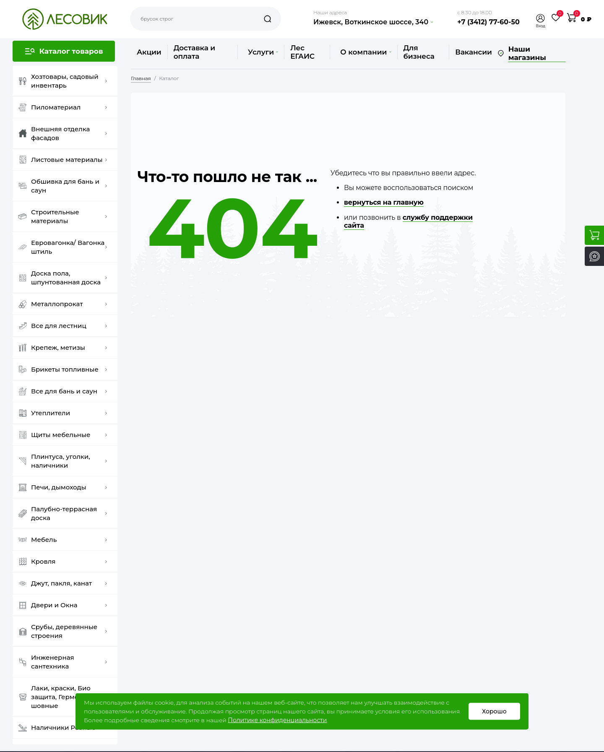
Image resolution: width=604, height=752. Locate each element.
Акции (149, 52)
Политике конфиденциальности (277, 720)
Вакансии (473, 52)
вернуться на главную (384, 202)
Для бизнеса (419, 52)
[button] (540, 18)
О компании (365, 52)
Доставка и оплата (194, 52)
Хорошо (494, 711)
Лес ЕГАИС (302, 52)
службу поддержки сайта (408, 221)
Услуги (263, 52)
